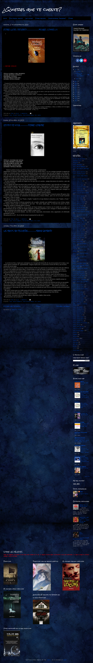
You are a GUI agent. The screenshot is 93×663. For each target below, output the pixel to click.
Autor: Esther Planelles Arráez (81, 211)
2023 (76, 69)
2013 (76, 100)
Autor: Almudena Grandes (79, 173)
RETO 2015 (75, 344)
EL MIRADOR (77, 412)
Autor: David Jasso (78, 198)
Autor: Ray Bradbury (78, 307)
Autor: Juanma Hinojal (78, 271)
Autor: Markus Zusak (78, 294)
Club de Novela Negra (28, 115)
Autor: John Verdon (78, 241)
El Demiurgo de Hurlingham (81, 391)
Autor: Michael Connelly (15, 115)
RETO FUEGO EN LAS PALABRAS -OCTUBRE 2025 (84, 425)
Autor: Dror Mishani (78, 205)
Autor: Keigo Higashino (79, 273)
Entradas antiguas (63, 306)
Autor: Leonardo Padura (79, 275)
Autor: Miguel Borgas (78, 297)
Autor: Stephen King (78, 320)
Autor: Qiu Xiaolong (78, 301)
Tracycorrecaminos (79, 381)
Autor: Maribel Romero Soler (80, 288)
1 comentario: (24, 219)
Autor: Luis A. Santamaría (79, 279)
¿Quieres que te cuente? (32, 9)
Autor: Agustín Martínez (79, 171)
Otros (70, 18)
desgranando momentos (80, 445)
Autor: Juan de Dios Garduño (80, 268)
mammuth (49, 659)
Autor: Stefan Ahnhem (78, 318)
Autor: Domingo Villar (78, 203)
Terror (74, 348)
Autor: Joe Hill (77, 239)
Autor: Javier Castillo (79, 231)
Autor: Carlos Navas (78, 184)
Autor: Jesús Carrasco (78, 237)
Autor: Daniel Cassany (78, 196)
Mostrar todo (87, 476)
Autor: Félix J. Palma (78, 220)
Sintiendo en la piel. (80, 456)
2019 (76, 87)
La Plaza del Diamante (80, 466)
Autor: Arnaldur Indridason (80, 179)
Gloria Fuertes (84, 468)
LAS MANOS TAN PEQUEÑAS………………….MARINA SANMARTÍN (28, 230)
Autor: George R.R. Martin (79, 222)
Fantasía (75, 334)
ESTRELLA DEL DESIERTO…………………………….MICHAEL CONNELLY (30, 29)
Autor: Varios (76, 324)
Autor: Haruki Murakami (79, 228)
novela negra (76, 350)
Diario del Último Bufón (81, 432)
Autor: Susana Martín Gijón (80, 322)
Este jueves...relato (16, 18)
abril (77, 78)
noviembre (78, 71)
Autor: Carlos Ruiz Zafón (79, 186)
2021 (76, 83)
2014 (76, 98)
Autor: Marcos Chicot (78, 284)
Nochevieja (77, 433)
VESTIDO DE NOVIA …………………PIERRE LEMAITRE (24, 125)
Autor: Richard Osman (78, 311)
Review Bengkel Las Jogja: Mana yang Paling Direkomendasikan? (85, 460)
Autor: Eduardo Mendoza (79, 209)
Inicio (5, 18)
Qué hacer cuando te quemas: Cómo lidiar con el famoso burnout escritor (82, 440)
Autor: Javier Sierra (78, 235)
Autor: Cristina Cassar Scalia (81, 192)
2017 (76, 92)
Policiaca (75, 342)
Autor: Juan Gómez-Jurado (79, 263)
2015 (76, 96)
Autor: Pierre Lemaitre (15, 220)
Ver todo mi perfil (83, 493)
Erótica (75, 332)
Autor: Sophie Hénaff (78, 316)
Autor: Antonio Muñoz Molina (80, 175)
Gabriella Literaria (80, 437)
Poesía (74, 340)
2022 (76, 81)
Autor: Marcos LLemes (78, 286)
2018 (76, 90)
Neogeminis (77, 402)
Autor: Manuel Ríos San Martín (81, 281)
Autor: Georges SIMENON (79, 224)
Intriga (75, 336)
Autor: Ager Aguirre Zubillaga (81, 168)
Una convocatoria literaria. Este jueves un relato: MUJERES (85, 449)
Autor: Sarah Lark (77, 314)
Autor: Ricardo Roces (78, 309)
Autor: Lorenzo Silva (78, 277)
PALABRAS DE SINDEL (79, 422)
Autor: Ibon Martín (78, 229)
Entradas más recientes (11, 306)
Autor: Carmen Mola (78, 188)
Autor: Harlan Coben (78, 226)
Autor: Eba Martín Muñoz (79, 207)
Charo (81, 491)
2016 (76, 94)
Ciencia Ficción (77, 328)
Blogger (65, 659)
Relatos (75, 346)
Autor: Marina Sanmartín (15, 301)
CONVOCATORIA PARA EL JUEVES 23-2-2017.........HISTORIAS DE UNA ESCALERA (84, 520)
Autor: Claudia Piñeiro (79, 190)
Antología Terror (77, 160)
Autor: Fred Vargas (78, 218)
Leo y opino (29, 18)
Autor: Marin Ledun (78, 292)
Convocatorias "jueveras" (57, 18)
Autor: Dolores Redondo (79, 201)
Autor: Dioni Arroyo (78, 199)
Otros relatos (40, 18)
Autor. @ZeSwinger (77, 164)
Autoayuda (75, 162)
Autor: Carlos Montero (78, 182)
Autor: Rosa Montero (78, 313)
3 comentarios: (24, 113)
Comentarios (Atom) (16, 309)
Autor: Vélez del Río (78, 326)
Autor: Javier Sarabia (78, 233)
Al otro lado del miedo (79, 158)
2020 (76, 85)
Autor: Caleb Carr (77, 181)
